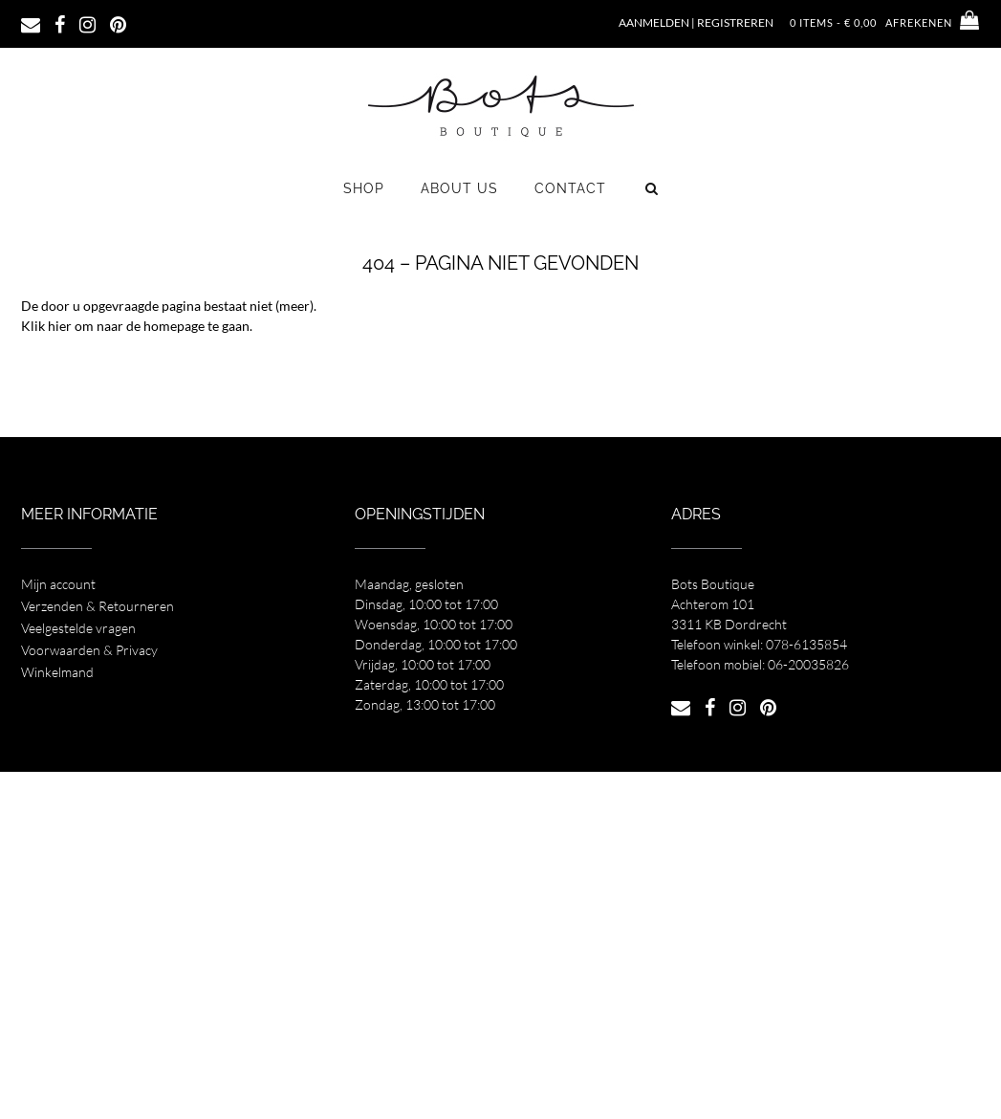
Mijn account (58, 584)
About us (459, 188)
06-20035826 (808, 664)
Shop (363, 188)
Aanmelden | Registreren (696, 22)
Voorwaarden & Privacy (89, 650)
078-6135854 (806, 644)
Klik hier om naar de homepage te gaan (135, 326)
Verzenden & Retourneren (97, 606)
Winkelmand (57, 672)
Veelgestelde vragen (78, 628)
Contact (570, 188)
